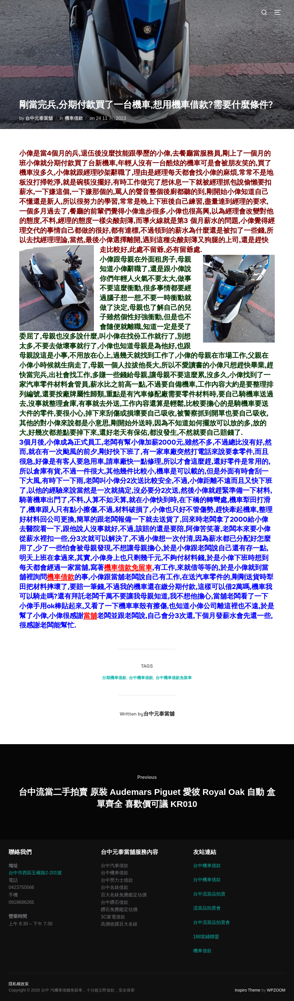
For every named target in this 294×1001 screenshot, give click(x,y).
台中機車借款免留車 (174, 677)
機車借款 (74, 118)
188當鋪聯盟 (206, 936)
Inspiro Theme (247, 990)
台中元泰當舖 (39, 118)
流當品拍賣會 (207, 908)
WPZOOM (276, 990)
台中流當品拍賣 (209, 893)
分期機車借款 (114, 677)
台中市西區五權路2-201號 (35, 872)
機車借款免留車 (128, 567)
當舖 (90, 615)
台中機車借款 (141, 677)
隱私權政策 (19, 984)
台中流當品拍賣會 (211, 922)
